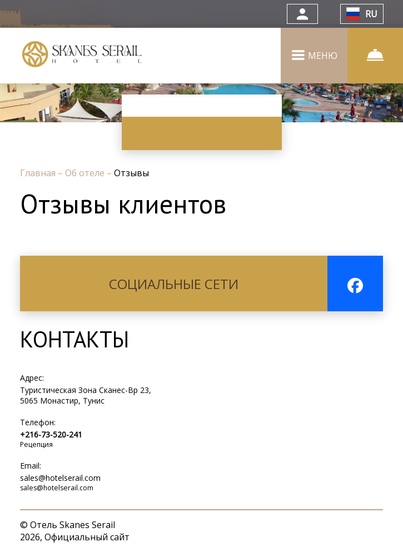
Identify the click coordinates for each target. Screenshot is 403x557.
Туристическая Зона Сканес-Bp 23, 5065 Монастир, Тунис (85, 395)
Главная (39, 173)
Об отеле (86, 173)
